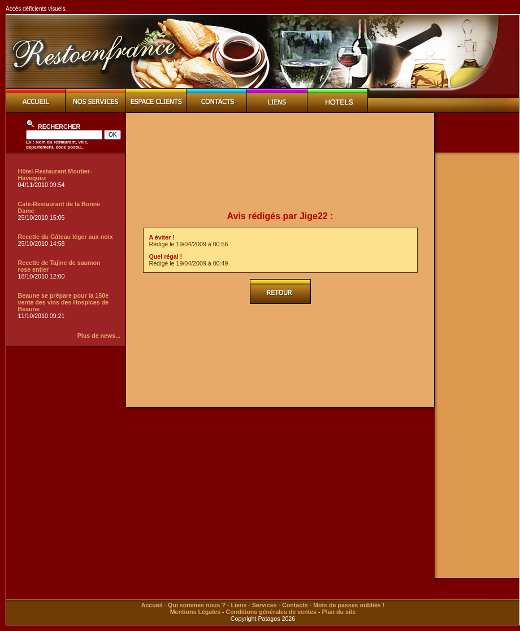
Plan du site (339, 611)
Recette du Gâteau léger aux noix (65, 236)
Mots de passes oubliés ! (348, 605)
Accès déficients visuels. (36, 9)
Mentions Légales (195, 611)
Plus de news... (98, 335)
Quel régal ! (166, 256)
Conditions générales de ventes (271, 611)
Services (264, 605)
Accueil (152, 605)
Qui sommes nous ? (197, 605)
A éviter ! (162, 237)
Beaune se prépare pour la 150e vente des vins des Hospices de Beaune (63, 302)
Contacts (295, 605)
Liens (238, 605)
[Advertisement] (280, 162)
